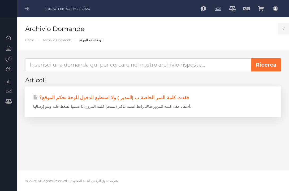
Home (29, 40)
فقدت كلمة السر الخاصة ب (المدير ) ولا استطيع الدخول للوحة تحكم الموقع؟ (111, 98)
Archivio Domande (56, 40)
